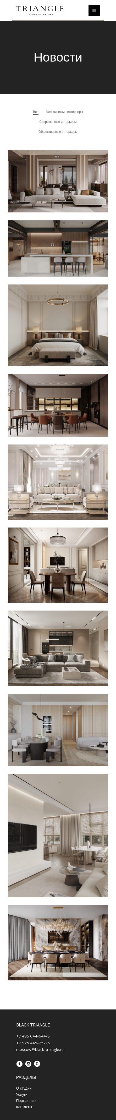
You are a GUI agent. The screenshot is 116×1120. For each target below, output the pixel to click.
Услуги (21, 1093)
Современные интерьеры (58, 121)
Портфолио (26, 1100)
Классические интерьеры (64, 111)
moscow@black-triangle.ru (40, 1049)
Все (35, 111)
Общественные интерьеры (58, 131)
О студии (24, 1087)
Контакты (24, 1106)
